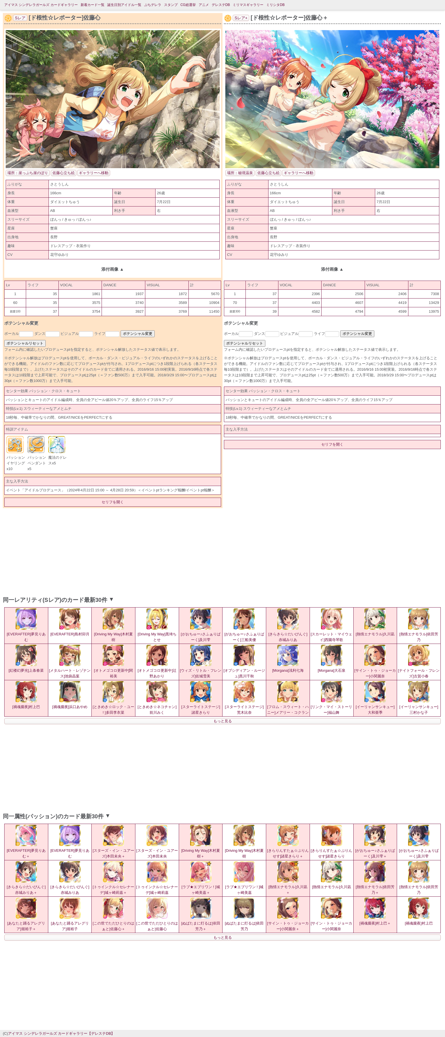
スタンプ (171, 5)
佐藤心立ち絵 (64, 173)
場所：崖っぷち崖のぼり (27, 173)
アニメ (204, 5)
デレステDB (221, 5)
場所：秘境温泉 (240, 173)
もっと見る (222, 721)
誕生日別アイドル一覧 (124, 5)
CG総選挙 (188, 5)
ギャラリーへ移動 (93, 173)
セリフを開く (113, 502)
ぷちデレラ (152, 5)
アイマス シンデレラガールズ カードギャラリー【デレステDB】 (61, 1033)
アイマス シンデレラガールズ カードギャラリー (41, 5)
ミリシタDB (275, 5)
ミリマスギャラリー (248, 5)
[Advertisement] (222, 551)
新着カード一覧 (92, 5)
